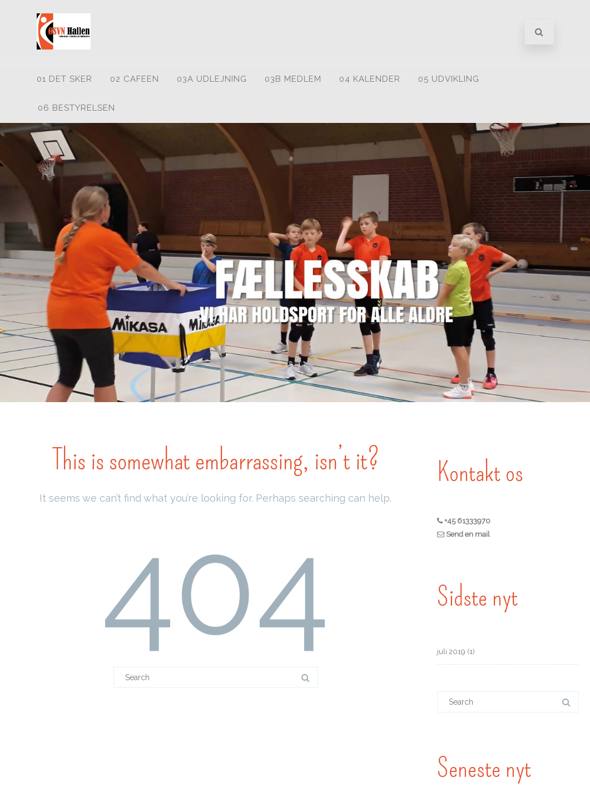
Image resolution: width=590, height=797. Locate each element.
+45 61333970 (466, 521)
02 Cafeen (134, 79)
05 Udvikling (448, 79)
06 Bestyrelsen (76, 108)
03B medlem (293, 79)
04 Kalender (369, 79)
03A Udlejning (212, 79)
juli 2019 (451, 651)
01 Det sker (64, 79)
